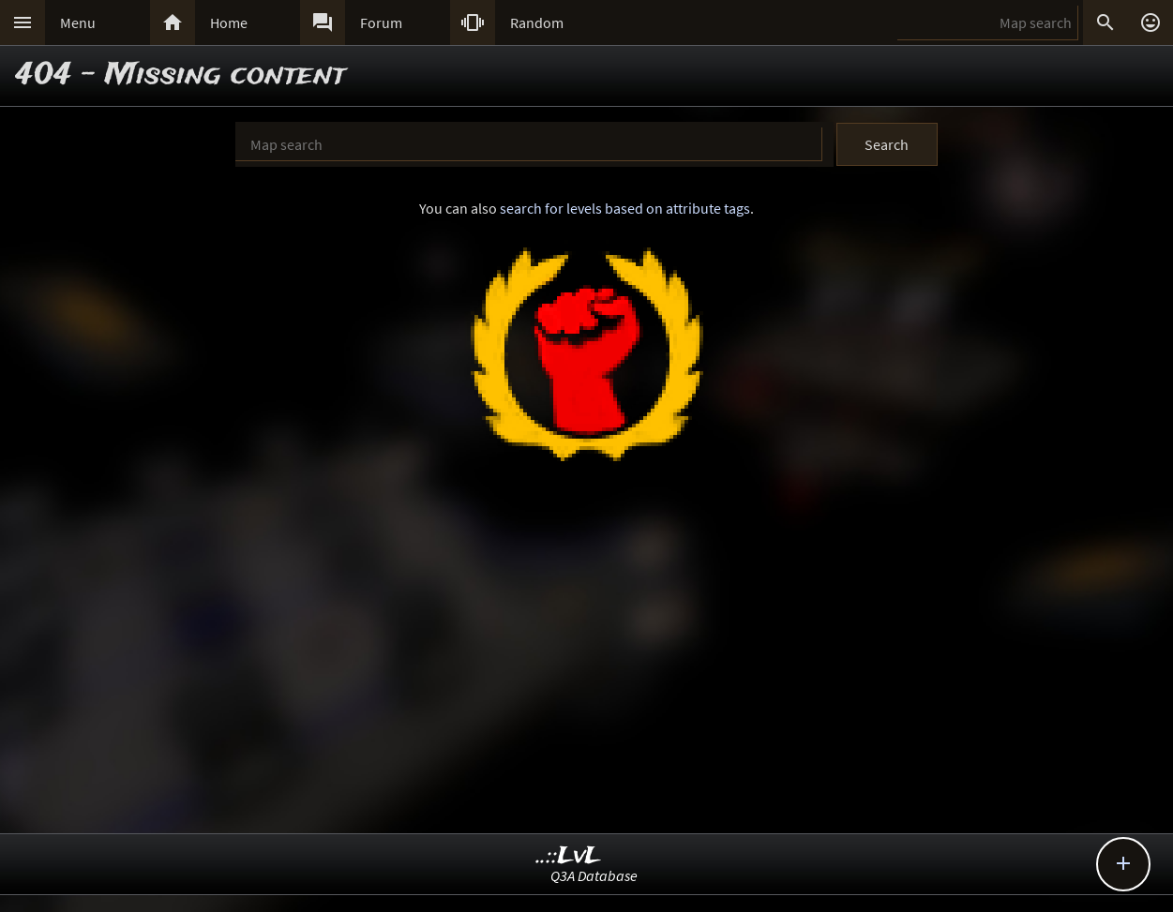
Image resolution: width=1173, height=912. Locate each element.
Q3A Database (594, 875)
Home (229, 22)
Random (537, 22)
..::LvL (568, 856)
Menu (78, 22)
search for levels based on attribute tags (625, 208)
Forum (381, 22)
